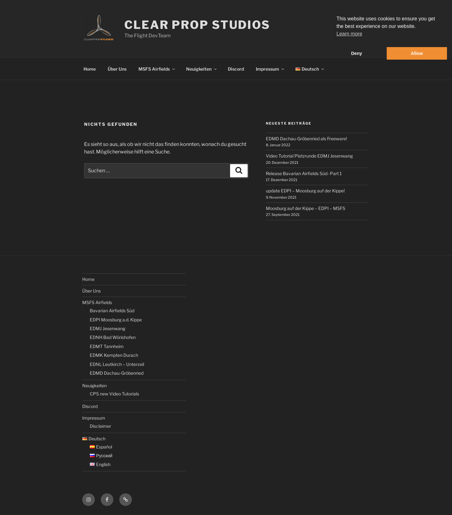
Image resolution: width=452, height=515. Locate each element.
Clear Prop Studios (197, 25)
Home (89, 69)
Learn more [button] (349, 33)
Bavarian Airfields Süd (112, 310)
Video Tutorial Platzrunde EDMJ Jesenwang (309, 155)
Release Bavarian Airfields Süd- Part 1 (304, 173)
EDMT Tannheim (107, 346)
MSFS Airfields (157, 69)
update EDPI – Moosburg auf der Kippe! (305, 190)
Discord (236, 69)
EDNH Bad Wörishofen (113, 337)
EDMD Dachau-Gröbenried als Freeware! (306, 138)
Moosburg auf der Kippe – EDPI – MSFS (305, 208)
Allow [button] (417, 53)
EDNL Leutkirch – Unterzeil (117, 364)
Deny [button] (356, 53)
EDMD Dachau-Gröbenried (116, 373)
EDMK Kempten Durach (114, 355)
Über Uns (117, 69)
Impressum (270, 69)
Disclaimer (100, 426)
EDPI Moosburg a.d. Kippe (116, 319)
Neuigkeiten (202, 69)
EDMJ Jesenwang (107, 328)
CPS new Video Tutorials (114, 393)
